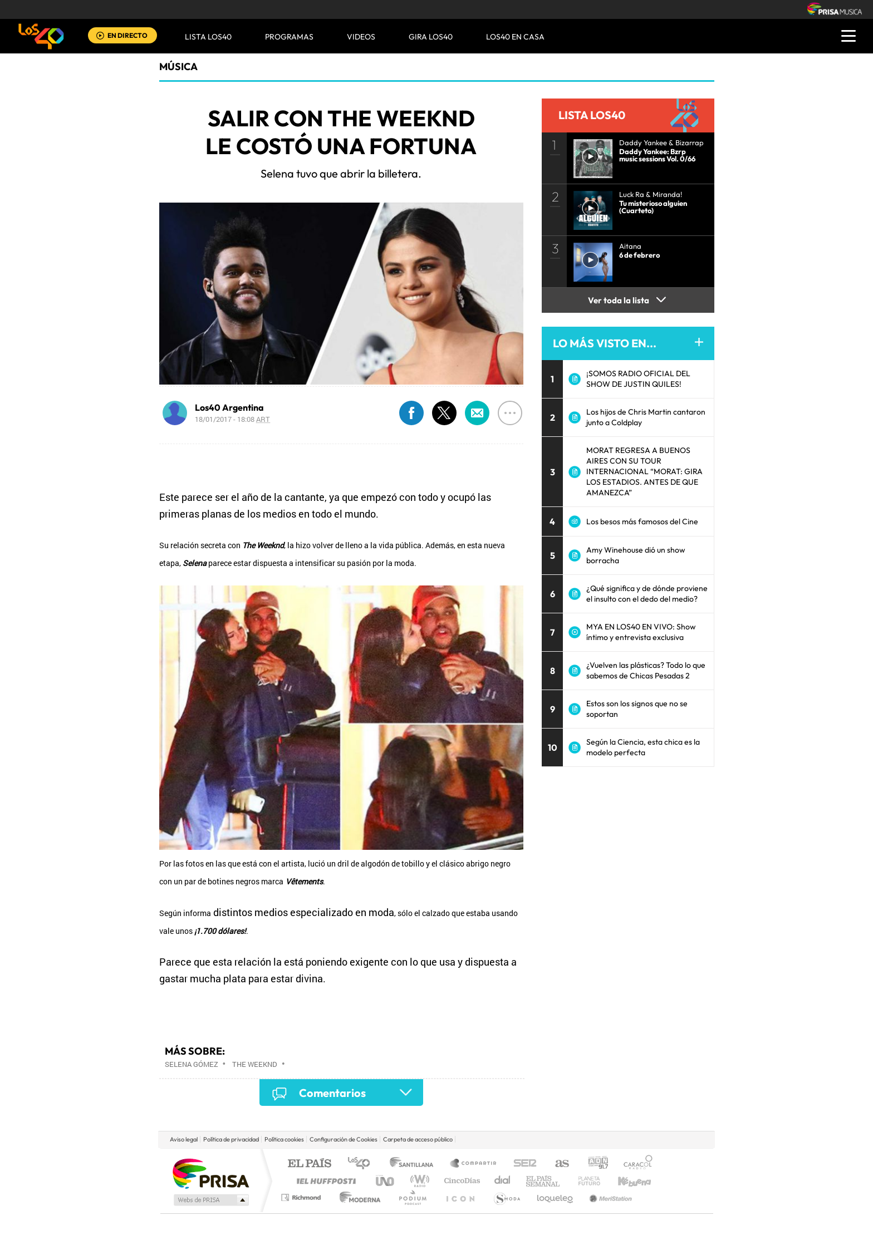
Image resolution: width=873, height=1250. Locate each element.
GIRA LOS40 (431, 37)
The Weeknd (254, 1064)
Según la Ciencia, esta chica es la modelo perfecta (643, 747)
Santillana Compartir (474, 1164)
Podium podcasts (412, 1197)
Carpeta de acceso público (418, 1139)
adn (594, 1164)
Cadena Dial (503, 1181)
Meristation (609, 1197)
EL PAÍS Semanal (543, 1181)
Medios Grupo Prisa (210, 1200)
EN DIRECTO (127, 35)
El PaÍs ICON (460, 1197)
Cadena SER (521, 1164)
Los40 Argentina (229, 407)
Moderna (357, 1197)
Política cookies (284, 1139)
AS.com (557, 1164)
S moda (506, 1197)
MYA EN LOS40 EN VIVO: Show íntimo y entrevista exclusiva (641, 632)
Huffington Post (324, 1181)
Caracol (634, 1164)
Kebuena (625, 1181)
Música (178, 66)
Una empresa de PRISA (210, 1173)
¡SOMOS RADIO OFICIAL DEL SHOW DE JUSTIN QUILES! (638, 378)
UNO (385, 1181)
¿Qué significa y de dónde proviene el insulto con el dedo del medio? (647, 593)
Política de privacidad (231, 1139)
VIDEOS (361, 37)
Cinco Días (460, 1181)
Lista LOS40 (208, 37)
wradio (418, 1181)
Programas (289, 37)
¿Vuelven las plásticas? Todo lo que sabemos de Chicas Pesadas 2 (645, 670)
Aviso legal (184, 1139)
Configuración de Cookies (343, 1139)
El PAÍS (309, 1164)
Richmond (302, 1197)
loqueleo (556, 1197)
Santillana (415, 1164)
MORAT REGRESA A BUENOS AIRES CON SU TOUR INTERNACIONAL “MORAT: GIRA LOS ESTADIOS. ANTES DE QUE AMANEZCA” (644, 471)
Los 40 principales (363, 1164)
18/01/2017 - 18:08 (232, 419)
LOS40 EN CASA (515, 37)
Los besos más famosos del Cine (642, 521)
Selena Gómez (191, 1064)
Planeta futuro (585, 1181)
